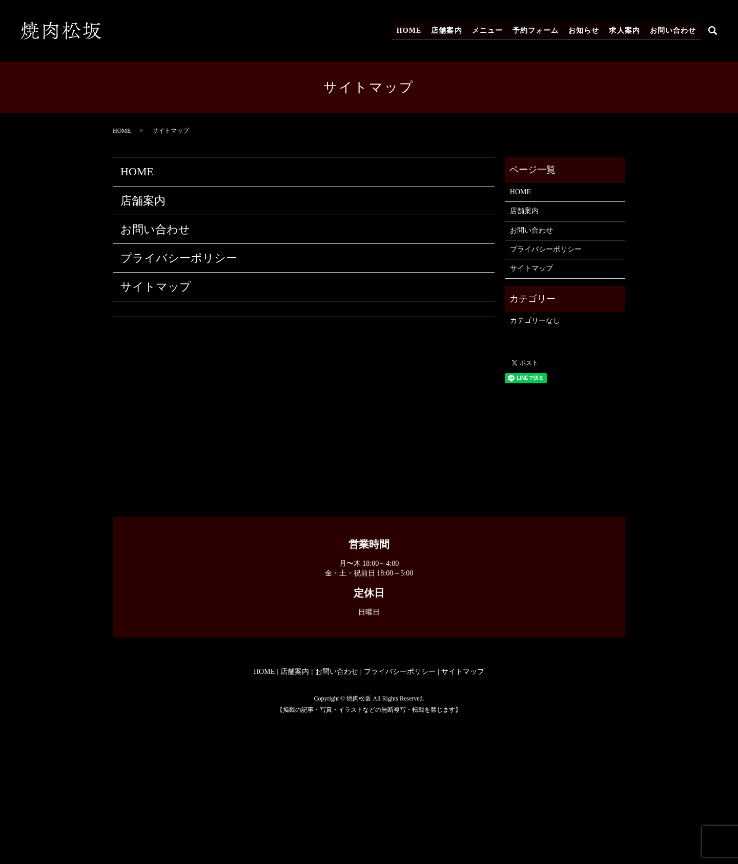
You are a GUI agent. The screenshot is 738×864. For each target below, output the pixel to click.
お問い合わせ (672, 30)
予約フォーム (537, 30)
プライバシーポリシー (178, 258)
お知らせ (586, 30)
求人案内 (625, 30)
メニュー (490, 30)
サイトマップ (155, 286)
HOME (413, 30)
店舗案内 (450, 30)
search (712, 31)
